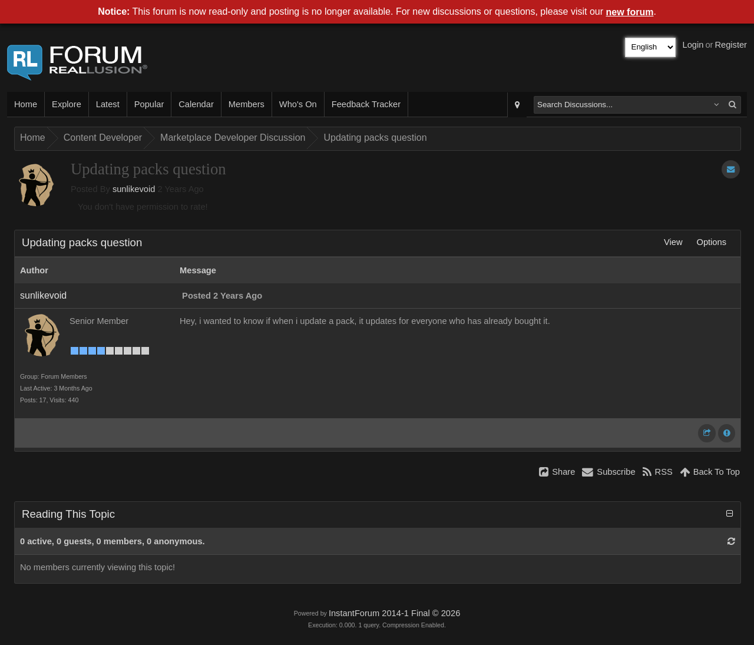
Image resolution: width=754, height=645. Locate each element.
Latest (108, 104)
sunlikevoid (134, 189)
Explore (66, 104)
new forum (630, 12)
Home (25, 104)
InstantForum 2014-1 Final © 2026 (394, 613)
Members (246, 104)
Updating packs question (374, 138)
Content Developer (103, 138)
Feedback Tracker (366, 104)
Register (731, 44)
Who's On (298, 104)
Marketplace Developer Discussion (232, 138)
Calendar (195, 104)
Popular (149, 104)
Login (693, 44)
